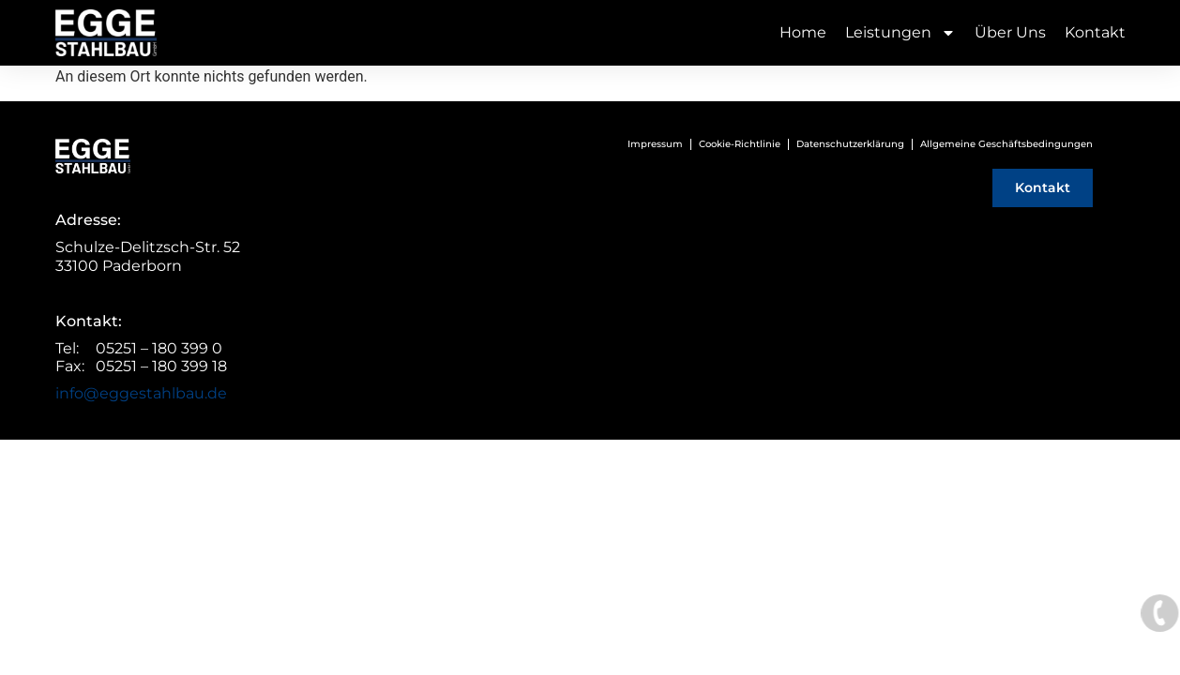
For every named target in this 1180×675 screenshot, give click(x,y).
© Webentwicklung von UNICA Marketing (590, 449)
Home (802, 32)
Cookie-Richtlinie (739, 144)
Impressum (655, 144)
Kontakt (1095, 32)
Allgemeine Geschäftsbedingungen (1006, 144)
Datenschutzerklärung (850, 144)
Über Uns (1010, 32)
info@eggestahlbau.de (141, 393)
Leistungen (900, 32)
